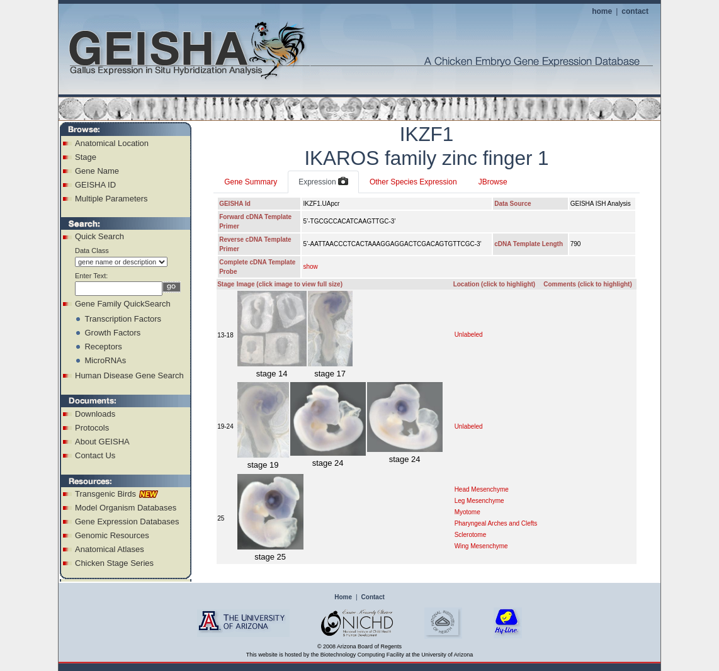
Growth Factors (112, 332)
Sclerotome (471, 534)
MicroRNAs (105, 360)
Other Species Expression (413, 182)
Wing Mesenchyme (481, 546)
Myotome (467, 512)
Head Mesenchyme (482, 489)
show (310, 266)
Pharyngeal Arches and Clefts (496, 523)
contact (634, 11)
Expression (323, 182)
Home (343, 597)
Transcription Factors (122, 319)
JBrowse (492, 182)
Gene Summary (250, 182)
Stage (85, 157)
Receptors (103, 346)
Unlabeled (469, 334)
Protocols (92, 427)
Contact (373, 597)
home (602, 11)
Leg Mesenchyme (479, 500)
